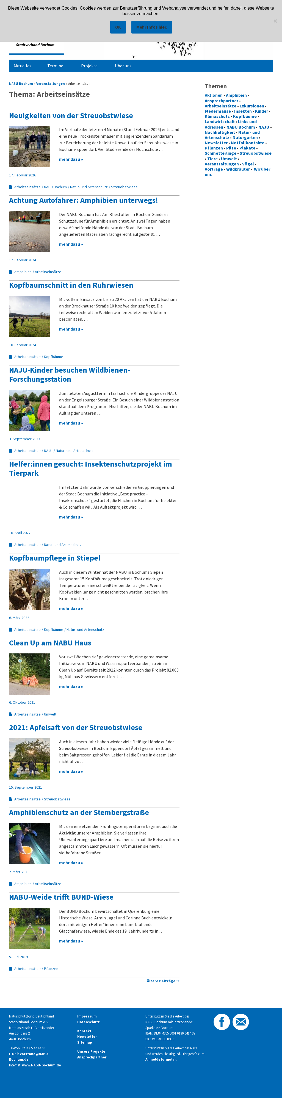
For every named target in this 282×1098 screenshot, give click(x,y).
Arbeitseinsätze (27, 186)
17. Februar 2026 (22, 175)
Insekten (243, 111)
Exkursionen (252, 106)
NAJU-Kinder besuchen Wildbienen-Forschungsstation (69, 374)
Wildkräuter (238, 169)
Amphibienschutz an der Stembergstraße (79, 812)
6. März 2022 (19, 617)
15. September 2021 (25, 787)
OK (118, 27)
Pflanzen (51, 968)
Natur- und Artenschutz (89, 186)
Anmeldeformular (160, 1059)
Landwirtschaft (220, 121)
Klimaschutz (217, 116)
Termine (55, 65)
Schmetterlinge (220, 153)
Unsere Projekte (91, 1051)
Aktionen (214, 95)
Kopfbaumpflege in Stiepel (54, 558)
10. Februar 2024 (22, 344)
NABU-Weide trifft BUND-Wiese (61, 897)
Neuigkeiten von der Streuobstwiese (71, 115)
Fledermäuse (218, 111)
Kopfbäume (53, 356)
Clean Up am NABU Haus (50, 643)
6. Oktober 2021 (22, 702)
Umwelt (50, 714)
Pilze (231, 148)
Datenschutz (88, 1022)
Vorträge (214, 169)
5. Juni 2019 (18, 956)
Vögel (248, 164)
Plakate (247, 148)
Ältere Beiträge (161, 980)
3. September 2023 (24, 438)
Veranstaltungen (50, 83)
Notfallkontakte (247, 142)
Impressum (87, 1016)
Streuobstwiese (124, 186)
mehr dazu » (71, 159)
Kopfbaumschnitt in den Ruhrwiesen (71, 285)
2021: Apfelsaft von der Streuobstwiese (75, 727)
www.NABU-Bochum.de (41, 1065)
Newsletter (216, 142)
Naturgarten (245, 137)
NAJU (48, 450)
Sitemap (84, 1042)
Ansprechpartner (221, 100)
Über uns (123, 65)
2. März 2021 (19, 871)
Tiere (212, 158)
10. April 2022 (20, 532)
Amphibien (23, 271)
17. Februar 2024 (22, 259)
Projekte (89, 65)
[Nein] (275, 21)
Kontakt (84, 1031)
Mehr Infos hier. (151, 27)
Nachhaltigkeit (220, 132)
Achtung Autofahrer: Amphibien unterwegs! (83, 200)
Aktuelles (22, 65)
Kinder (261, 111)
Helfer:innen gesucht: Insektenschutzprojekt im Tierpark (90, 468)
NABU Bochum (21, 83)
